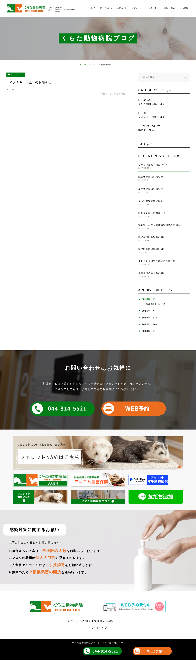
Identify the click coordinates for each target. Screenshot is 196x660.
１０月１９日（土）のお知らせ (28, 82)
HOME (83, 65)
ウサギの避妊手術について (153, 164)
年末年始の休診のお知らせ (153, 273)
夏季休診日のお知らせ (150, 189)
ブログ (92, 65)
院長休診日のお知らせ (150, 176)
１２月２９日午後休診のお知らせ (156, 261)
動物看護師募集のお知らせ (153, 237)
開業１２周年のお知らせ (152, 213)
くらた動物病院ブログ (150, 201)
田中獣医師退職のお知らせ (153, 249)
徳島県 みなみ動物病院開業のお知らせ (160, 225)
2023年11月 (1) (155, 304)
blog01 (15, 75)
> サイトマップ (98, 627)
